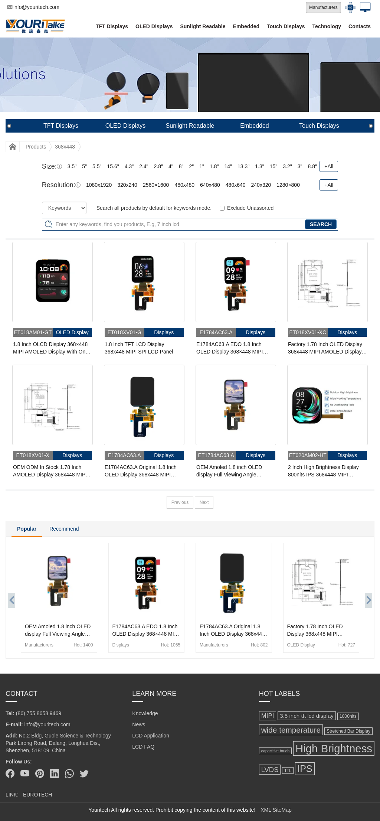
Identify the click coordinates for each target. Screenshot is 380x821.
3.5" (72, 166)
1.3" (259, 166)
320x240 (127, 185)
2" (191, 166)
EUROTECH (37, 795)
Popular (26, 529)
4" (170, 166)
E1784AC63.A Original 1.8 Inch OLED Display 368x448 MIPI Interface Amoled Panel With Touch (141, 471)
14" (228, 166)
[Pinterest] (39, 773)
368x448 (65, 147)
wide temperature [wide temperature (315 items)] (291, 730)
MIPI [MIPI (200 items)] (267, 715)
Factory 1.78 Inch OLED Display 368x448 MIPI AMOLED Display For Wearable (325, 348)
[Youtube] (24, 773)
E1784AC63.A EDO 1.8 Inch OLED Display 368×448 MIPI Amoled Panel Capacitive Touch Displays (232, 348)
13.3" (243, 166)
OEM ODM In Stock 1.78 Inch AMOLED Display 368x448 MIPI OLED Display (50, 471)
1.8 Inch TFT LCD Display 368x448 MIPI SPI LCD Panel (139, 348)
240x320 (261, 185)
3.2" (287, 166)
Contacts (359, 26)
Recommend (64, 529)
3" (300, 166)
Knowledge (145, 713)
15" (274, 166)
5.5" (96, 166)
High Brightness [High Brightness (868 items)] (333, 748)
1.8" (214, 166)
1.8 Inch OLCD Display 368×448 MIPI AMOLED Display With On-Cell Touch (50, 348)
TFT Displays (112, 26)
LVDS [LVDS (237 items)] (270, 769)
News (138, 724)
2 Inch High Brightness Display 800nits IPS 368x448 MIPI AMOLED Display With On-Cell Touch (323, 471)
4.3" (129, 166)
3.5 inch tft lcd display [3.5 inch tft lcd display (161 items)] (307, 716)
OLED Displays (154, 26)
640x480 (210, 185)
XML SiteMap (276, 810)
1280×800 (288, 185)
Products (36, 147)
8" (181, 166)
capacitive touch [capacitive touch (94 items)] (275, 751)
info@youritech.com (33, 7)
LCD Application (150, 736)
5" (84, 166)
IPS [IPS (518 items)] (304, 768)
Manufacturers (323, 7)
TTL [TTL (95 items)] (287, 770)
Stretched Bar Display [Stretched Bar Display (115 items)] (348, 731)
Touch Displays (286, 26)
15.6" (113, 166)
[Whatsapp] (69, 773)
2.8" (158, 166)
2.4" (143, 166)
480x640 (236, 185)
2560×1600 (156, 185)
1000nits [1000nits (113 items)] (348, 716)
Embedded (246, 26)
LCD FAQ (143, 747)
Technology (326, 26)
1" (201, 166)
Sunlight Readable (202, 26)
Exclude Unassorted (250, 208)
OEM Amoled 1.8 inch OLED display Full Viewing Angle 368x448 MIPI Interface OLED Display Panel (231, 471)
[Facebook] (10, 773)
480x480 (184, 185)
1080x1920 (99, 185)
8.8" (312, 166)
